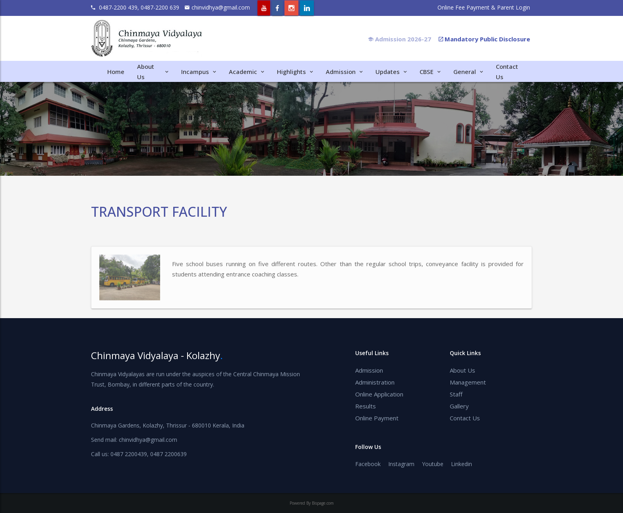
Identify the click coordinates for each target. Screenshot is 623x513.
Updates (391, 72)
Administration (375, 382)
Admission (344, 72)
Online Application (379, 394)
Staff (456, 394)
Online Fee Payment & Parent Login (483, 7)
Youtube (432, 464)
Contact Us (465, 418)
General (468, 72)
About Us (462, 370)
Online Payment (377, 418)
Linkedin (461, 464)
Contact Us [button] (507, 71)
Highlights (295, 72)
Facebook (368, 464)
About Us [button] (152, 71)
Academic (246, 72)
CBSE (430, 72)
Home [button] (115, 72)
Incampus (198, 72)
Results (365, 406)
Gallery (459, 406)
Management (468, 382)
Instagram (401, 464)
